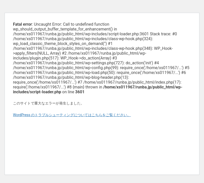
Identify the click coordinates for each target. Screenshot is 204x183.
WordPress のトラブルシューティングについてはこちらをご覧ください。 (72, 115)
